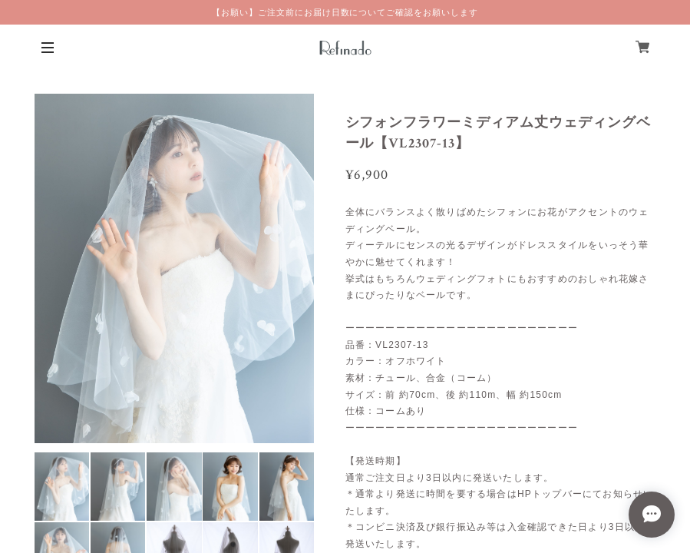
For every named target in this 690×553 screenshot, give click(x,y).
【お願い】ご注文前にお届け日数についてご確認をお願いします (345, 12)
